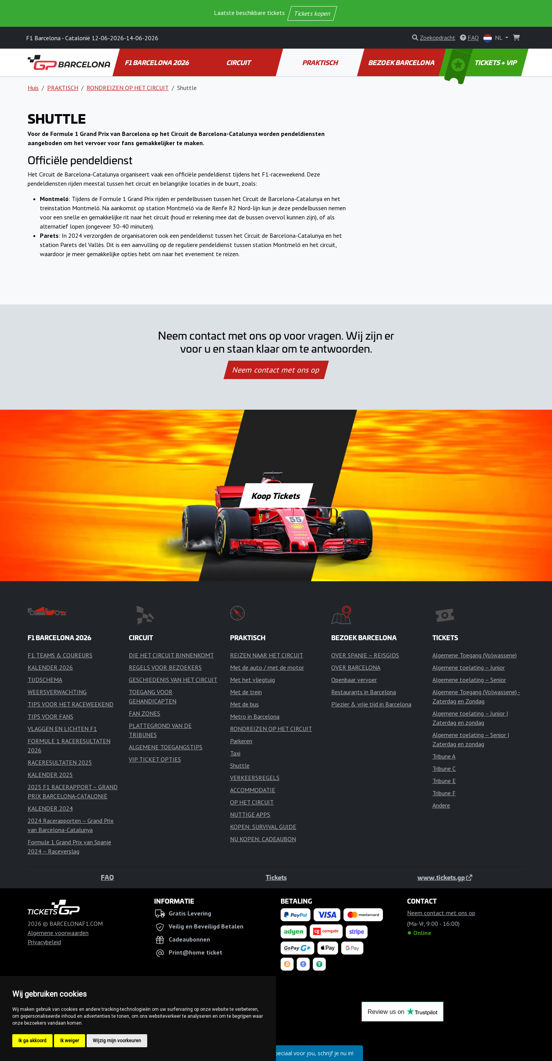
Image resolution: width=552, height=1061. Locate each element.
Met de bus (244, 704)
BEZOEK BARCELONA (402, 62)
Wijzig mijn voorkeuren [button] (117, 1040)
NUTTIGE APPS (250, 814)
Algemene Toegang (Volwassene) (474, 655)
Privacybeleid (44, 942)
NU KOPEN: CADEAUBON (263, 839)
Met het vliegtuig (252, 679)
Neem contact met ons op (276, 370)
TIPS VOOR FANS (50, 716)
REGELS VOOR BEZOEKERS (165, 667)
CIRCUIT (238, 62)
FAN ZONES (144, 713)
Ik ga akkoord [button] (32, 1040)
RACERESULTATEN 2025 (60, 762)
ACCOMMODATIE (252, 790)
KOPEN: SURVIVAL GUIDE (263, 826)
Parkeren (241, 741)
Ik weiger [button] (69, 1040)
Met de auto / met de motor (267, 667)
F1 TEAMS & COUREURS (60, 655)
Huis (33, 88)
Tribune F (444, 793)
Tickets (276, 877)
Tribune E (444, 781)
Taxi (235, 753)
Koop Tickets (276, 495)
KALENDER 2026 (50, 667)
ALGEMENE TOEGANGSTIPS (165, 747)
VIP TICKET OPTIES (155, 759)
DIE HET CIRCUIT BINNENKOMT (171, 655)
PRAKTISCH (320, 62)
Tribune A (443, 756)
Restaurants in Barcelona (363, 692)
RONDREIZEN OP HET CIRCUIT (128, 88)
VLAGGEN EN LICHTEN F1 (62, 728)
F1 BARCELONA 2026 (157, 62)
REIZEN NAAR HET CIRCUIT (266, 655)
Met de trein (246, 692)
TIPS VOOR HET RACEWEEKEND (70, 704)
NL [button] (493, 38)
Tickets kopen (312, 13)
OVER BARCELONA (355, 667)
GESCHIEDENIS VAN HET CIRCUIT (173, 679)
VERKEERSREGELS (254, 777)
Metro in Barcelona (254, 716)
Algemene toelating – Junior (468, 667)
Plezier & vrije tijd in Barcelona (371, 704)
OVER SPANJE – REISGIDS (365, 655)
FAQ (107, 877)
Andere (441, 805)
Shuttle (240, 765)
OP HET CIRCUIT (252, 802)
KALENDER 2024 (50, 808)
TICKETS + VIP (481, 62)
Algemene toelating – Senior (469, 679)
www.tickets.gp (444, 877)
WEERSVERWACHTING (57, 692)
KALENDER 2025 (50, 774)
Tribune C (444, 768)
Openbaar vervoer (354, 679)
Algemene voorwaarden (58, 933)
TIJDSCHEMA (45, 679)
